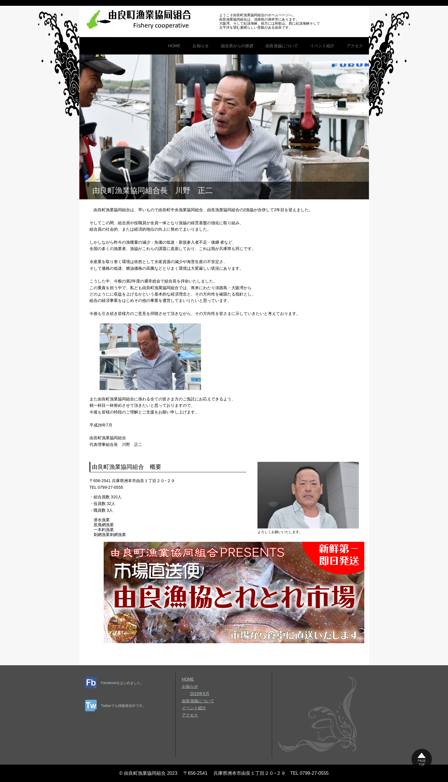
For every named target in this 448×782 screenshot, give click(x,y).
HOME (174, 45)
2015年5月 (199, 693)
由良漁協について (282, 45)
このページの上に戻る (422, 759)
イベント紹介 (322, 45)
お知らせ (201, 45)
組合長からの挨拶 (237, 45)
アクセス (355, 45)
